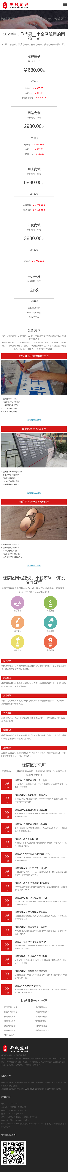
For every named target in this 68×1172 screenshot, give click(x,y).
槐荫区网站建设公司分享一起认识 (31, 868)
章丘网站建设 (41, 1016)
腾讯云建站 (47, 1089)
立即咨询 (34, 81)
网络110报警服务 (28, 1089)
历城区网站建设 (42, 1012)
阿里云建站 (56, 1089)
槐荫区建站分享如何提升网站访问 (31, 795)
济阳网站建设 (9, 1021)
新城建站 (24, 1124)
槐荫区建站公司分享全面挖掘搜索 (31, 971)
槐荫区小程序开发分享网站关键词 (31, 824)
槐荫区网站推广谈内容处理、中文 (31, 898)
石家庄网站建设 (20, 5)
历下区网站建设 (10, 1007)
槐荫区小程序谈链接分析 (27, 839)
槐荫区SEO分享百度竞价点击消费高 (32, 854)
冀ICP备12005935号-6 (19, 1120)
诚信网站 (38, 1089)
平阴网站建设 (41, 1026)
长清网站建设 (9, 1016)
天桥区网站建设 (42, 1007)
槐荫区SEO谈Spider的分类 (28, 985)
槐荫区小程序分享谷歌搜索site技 (30, 942)
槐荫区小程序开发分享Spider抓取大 (32, 883)
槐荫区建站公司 (42, 1030)
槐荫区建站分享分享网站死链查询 (31, 912)
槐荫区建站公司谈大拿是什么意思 (31, 927)
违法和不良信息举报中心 (11, 1089)
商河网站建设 (9, 1030)
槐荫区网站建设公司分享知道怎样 (31, 810)
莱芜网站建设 (41, 1021)
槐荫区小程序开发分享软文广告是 (31, 780)
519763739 (11, 1107)
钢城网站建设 (9, 1026)
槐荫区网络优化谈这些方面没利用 (31, 956)
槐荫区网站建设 (10, 1012)
